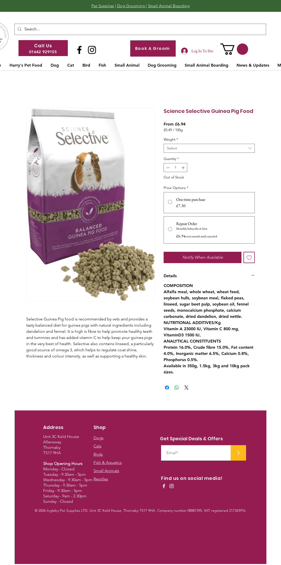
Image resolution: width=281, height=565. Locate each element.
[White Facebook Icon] (164, 486)
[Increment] (184, 167)
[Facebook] (79, 49)
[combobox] (209, 148)
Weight (171, 139)
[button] (234, 49)
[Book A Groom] (153, 48)
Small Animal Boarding (169, 5)
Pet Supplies (102, 5)
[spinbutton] (176, 167)
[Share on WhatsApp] (177, 387)
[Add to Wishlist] (249, 257)
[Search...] (139, 29)
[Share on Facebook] (167, 387)
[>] (238, 453)
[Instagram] (92, 49)
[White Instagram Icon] (171, 486)
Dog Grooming (131, 5)
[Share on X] (186, 387)
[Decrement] (167, 167)
